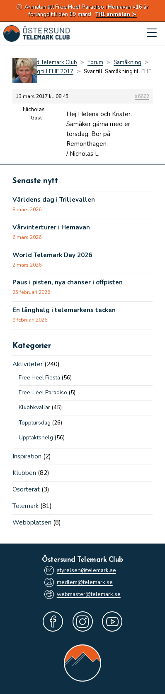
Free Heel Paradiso (43, 392)
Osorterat (26, 489)
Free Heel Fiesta (39, 378)
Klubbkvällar (34, 407)
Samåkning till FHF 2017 (42, 71)
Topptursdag (35, 423)
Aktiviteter (27, 364)
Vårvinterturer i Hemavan (51, 227)
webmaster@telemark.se (82, 594)
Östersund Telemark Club (44, 62)
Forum (95, 62)
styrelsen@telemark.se (80, 570)
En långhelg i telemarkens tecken (64, 310)
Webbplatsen (31, 522)
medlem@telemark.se (78, 582)
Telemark (25, 506)
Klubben (24, 473)
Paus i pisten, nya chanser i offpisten (67, 282)
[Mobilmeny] (152, 33)
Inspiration (26, 456)
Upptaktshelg (36, 437)
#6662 (142, 96)
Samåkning (127, 62)
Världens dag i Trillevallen (53, 199)
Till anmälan (112, 14)
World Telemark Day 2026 (52, 255)
